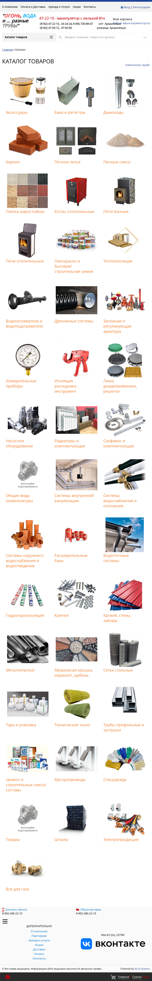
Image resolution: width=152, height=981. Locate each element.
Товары (13, 839)
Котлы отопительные (74, 211)
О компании (10, 6)
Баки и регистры (69, 112)
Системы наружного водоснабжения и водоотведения (25, 560)
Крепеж (61, 615)
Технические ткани (72, 724)
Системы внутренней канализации (74, 498)
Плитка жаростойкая (25, 211)
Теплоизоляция (117, 261)
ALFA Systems (142, 968)
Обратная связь (88, 909)
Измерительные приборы (21, 383)
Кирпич (13, 161)
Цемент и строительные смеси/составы (26, 784)
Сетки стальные (118, 670)
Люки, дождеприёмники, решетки (120, 386)
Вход (127, 7)
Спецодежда (114, 779)
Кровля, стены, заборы (117, 618)
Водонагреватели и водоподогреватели (24, 323)
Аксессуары (17, 112)
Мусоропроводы (70, 779)
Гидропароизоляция (25, 615)
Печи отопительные (25, 261)
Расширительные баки (70, 558)
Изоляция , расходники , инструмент (66, 386)
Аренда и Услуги (59, 6)
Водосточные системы (116, 558)
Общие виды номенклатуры (19, 498)
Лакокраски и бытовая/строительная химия (73, 266)
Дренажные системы (73, 320)
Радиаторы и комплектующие (69, 443)
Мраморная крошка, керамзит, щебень (73, 672)
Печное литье (67, 161)
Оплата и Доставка (33, 6)
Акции (77, 6)
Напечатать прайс (137, 65)
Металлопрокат (20, 670)
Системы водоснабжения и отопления (119, 500)
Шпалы (61, 839)
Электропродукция (120, 839)
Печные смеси (116, 161)
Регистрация (141, 7)
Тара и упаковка (21, 724)
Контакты (90, 6)
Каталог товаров (29, 37)
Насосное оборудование (19, 443)
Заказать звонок (14, 909)
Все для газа (17, 889)
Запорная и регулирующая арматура (117, 326)
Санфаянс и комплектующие (118, 443)
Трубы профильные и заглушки (123, 727)
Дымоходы (113, 112)
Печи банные (116, 211)
